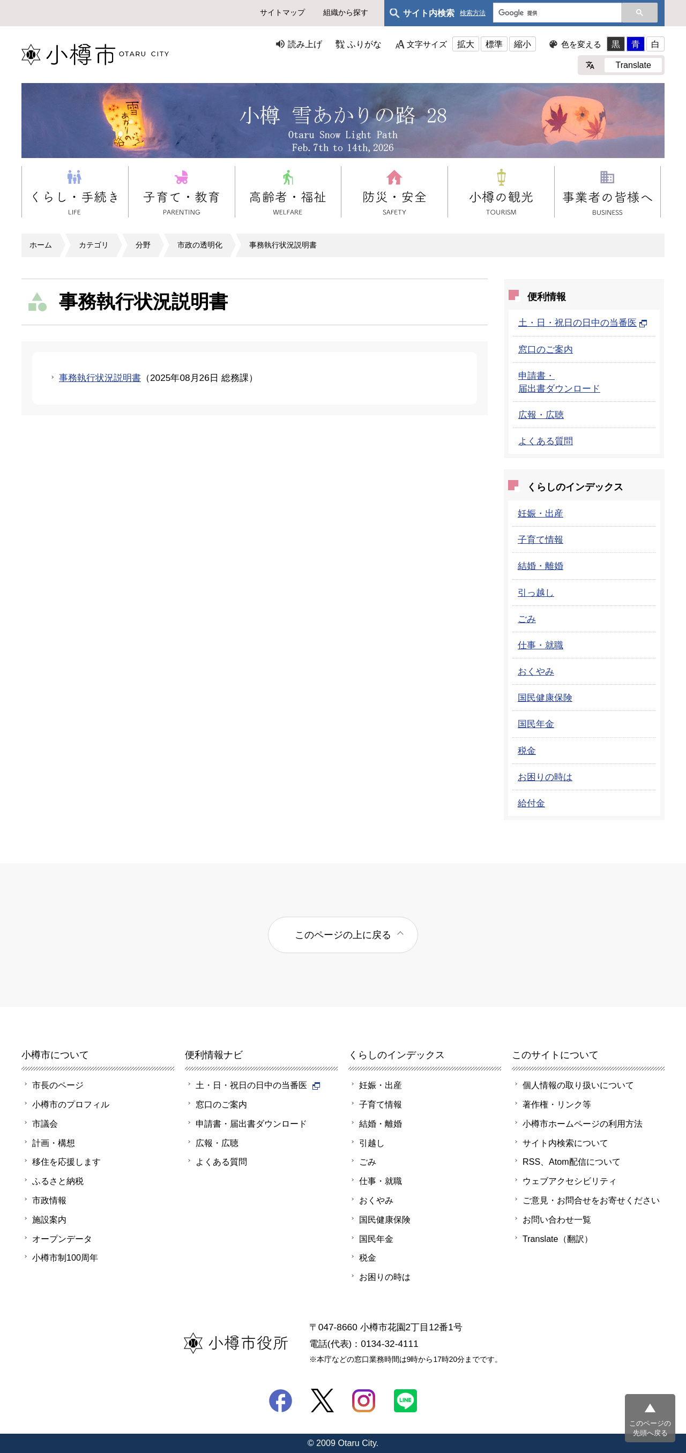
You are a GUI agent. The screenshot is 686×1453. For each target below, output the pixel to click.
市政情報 (49, 1200)
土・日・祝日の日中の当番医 (582, 322)
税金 (527, 750)
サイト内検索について (565, 1143)
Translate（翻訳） (558, 1239)
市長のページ (58, 1085)
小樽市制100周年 (65, 1257)
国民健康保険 (545, 697)
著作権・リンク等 (557, 1104)
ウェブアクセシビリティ (570, 1181)
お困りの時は (545, 777)
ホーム (40, 245)
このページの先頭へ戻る (650, 1428)
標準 (494, 44)
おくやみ (536, 671)
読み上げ (305, 44)
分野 (143, 245)
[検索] (556, 13)
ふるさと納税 (58, 1181)
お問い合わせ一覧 (557, 1219)
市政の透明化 (199, 245)
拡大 (465, 44)
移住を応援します (66, 1161)
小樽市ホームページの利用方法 (583, 1123)
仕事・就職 (540, 645)
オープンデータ (62, 1239)
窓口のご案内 (545, 349)
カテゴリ (94, 245)
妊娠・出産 (540, 513)
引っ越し (536, 592)
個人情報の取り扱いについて (578, 1085)
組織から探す (345, 12)
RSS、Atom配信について (572, 1161)
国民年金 (536, 723)
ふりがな (364, 44)
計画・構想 (53, 1143)
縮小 (522, 44)
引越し (372, 1143)
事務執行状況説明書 (283, 245)
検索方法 (473, 13)
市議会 (45, 1123)
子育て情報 (540, 539)
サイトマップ (282, 12)
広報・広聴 (541, 414)
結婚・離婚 (540, 565)
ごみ (527, 618)
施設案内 (49, 1219)
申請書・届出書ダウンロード (251, 1123)
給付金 (531, 803)
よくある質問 (545, 441)
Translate (633, 65)
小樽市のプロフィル (70, 1104)
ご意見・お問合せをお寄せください (591, 1200)
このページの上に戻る (343, 934)
